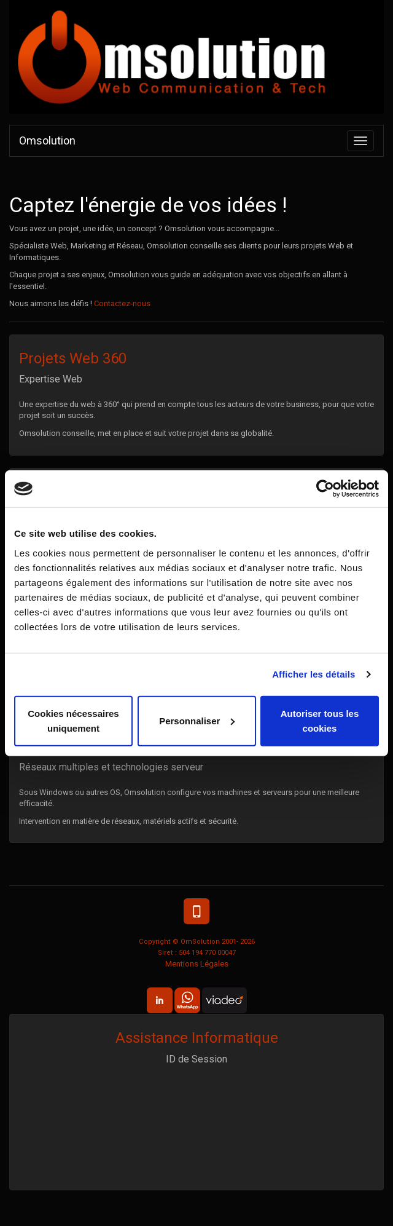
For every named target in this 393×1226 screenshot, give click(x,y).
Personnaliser (197, 720)
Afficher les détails (313, 674)
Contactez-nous (122, 303)
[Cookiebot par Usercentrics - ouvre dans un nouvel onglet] (325, 489)
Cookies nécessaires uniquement (73, 720)
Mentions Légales (196, 963)
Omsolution (47, 140)
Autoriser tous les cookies (320, 720)
